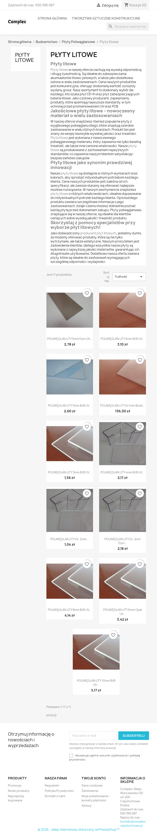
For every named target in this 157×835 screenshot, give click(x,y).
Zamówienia (90, 791)
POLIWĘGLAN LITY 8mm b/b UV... (70, 610)
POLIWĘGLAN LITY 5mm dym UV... (69, 339)
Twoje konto (94, 778)
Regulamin (52, 785)
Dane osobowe (92, 785)
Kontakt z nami (55, 796)
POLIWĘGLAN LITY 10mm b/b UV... (96, 683)
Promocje (14, 785)
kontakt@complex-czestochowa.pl (133, 823)
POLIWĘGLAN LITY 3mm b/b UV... (70, 472)
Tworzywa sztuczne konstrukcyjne (106, 18)
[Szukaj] (128, 26)
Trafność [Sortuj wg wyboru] (129, 276)
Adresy (87, 806)
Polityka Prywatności (59, 791)
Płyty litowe (24, 57)
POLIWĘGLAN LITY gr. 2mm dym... (122, 541)
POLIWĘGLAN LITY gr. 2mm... (69, 539)
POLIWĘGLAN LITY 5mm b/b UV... (70, 405)
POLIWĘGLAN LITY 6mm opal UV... (122, 612)
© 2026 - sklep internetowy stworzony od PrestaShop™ (78, 829)
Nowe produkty (18, 791)
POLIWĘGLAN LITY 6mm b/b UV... (123, 339)
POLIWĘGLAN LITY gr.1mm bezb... (122, 405)
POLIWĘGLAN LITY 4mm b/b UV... (123, 472)
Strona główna (52, 18)
